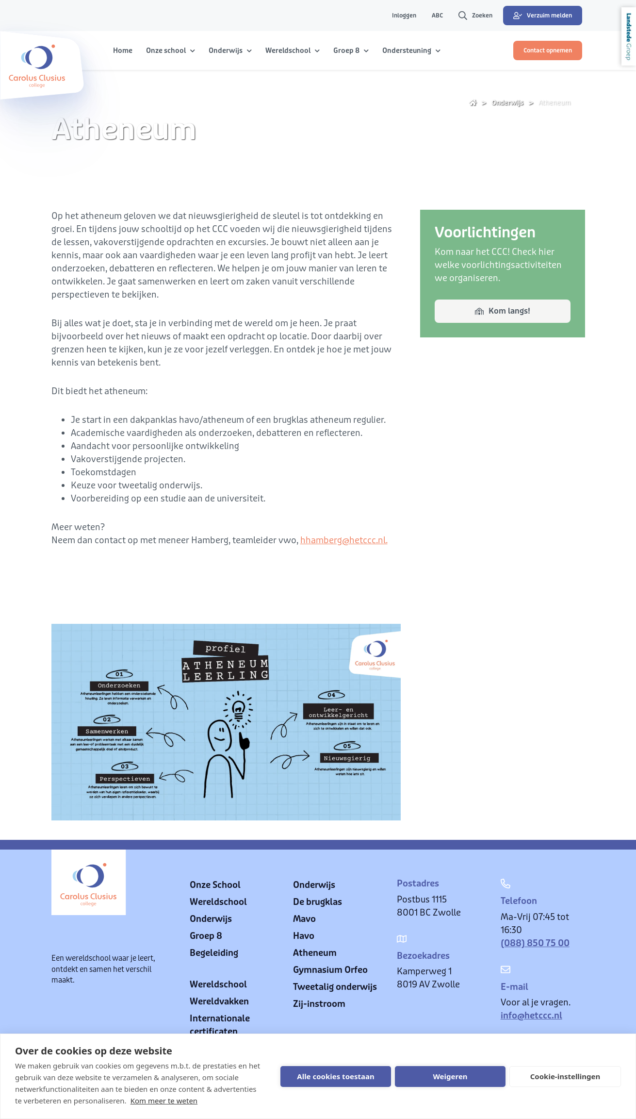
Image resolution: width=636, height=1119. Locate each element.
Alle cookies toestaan (335, 1076)
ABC (437, 15)
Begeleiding (214, 953)
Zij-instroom (319, 1004)
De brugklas (317, 902)
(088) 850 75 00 (535, 943)
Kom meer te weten (164, 1100)
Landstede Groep (628, 36)
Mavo (304, 919)
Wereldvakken (219, 1001)
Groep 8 (206, 936)
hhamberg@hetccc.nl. (344, 540)
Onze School (215, 885)
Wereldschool (218, 902)
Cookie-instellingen (565, 1076)
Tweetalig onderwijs (335, 987)
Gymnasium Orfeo (330, 970)
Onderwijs (507, 103)
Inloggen (404, 15)
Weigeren (450, 1076)
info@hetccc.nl (531, 1015)
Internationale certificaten (220, 1025)
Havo (303, 936)
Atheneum (554, 103)
